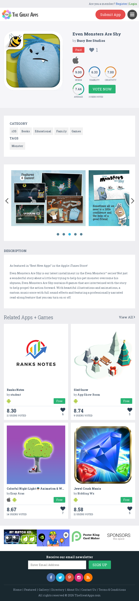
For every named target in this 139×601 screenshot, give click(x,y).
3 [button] (69, 234)
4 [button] (75, 234)
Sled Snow (81, 390)
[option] (48, 198)
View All (127, 317)
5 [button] (81, 234)
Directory (57, 590)
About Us (73, 590)
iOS (14, 131)
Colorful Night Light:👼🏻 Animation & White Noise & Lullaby (48, 488)
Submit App (110, 14)
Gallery (44, 590)
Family (61, 131)
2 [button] (64, 234)
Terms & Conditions (112, 590)
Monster (17, 146)
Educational (43, 131)
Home (17, 590)
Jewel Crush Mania (87, 488)
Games (76, 131)
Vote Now (102, 89)
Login (133, 4)
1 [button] (58, 234)
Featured (30, 590)
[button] (6, 200)
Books (25, 131)
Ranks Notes (15, 390)
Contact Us (88, 590)
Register (121, 4)
